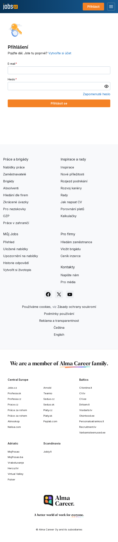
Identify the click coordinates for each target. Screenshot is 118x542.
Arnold (47, 387)
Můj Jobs (10, 234)
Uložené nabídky (15, 249)
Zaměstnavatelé (14, 174)
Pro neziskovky (14, 209)
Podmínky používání (59, 314)
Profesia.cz (14, 398)
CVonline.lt (85, 387)
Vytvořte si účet (59, 53)
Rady (64, 195)
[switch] (106, 86)
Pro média (68, 282)
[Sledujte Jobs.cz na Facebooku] (48, 294)
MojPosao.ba (15, 457)
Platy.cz (47, 410)
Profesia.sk (14, 393)
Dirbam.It (84, 404)
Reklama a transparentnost (59, 321)
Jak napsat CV (71, 202)
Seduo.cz (49, 398)
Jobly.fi (47, 451)
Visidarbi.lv (85, 410)
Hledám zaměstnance (76, 242)
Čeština (59, 328)
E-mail (11, 63)
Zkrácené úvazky (16, 202)
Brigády (8, 181)
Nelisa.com (14, 426)
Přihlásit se (59, 103)
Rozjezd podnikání (74, 181)
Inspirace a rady (73, 159)
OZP (6, 216)
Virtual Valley (15, 473)
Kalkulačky (69, 216)
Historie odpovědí (16, 263)
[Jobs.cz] (10, 7)
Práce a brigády (15, 159)
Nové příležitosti (72, 174)
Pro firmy (68, 234)
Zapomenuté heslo (96, 94)
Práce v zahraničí (16, 223)
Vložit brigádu (71, 249)
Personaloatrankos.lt (91, 421)
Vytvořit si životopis (17, 270)
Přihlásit (93, 6)
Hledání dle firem (15, 195)
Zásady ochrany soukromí (76, 307)
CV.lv (82, 393)
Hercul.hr (13, 468)
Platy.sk (47, 415)
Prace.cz (13, 404)
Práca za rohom (17, 410)
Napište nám (70, 275)
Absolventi (11, 188)
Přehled (8, 242)
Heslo (11, 79)
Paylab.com (50, 421)
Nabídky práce (14, 167)
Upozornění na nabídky (20, 256)
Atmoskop (14, 421)
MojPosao (13, 451)
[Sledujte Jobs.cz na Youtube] (70, 294)
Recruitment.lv (87, 426)
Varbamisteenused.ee (92, 432)
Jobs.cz (12, 387)
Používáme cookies (36, 307)
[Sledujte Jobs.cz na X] (59, 294)
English (59, 334)
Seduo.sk (48, 404)
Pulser (11, 479)
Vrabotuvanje (16, 462)
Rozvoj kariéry (71, 188)
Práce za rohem (17, 415)
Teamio (47, 393)
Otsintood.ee (86, 415)
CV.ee (82, 398)
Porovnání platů (72, 209)
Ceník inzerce (71, 256)
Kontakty (68, 267)
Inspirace (67, 167)
